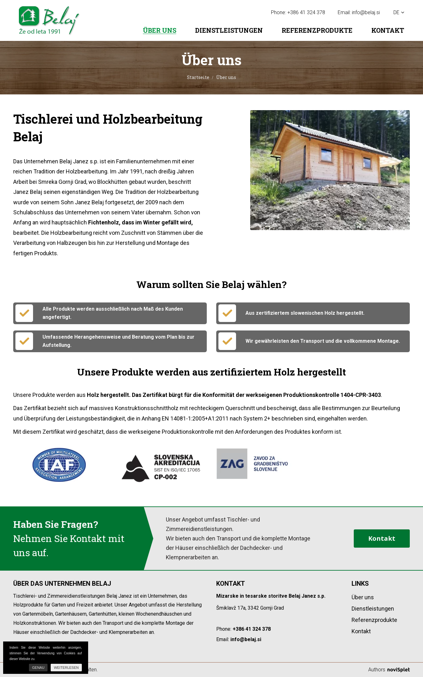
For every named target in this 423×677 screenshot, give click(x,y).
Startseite (198, 77)
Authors (389, 670)
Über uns (159, 30)
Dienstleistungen (229, 30)
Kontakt (387, 30)
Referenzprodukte (317, 30)
